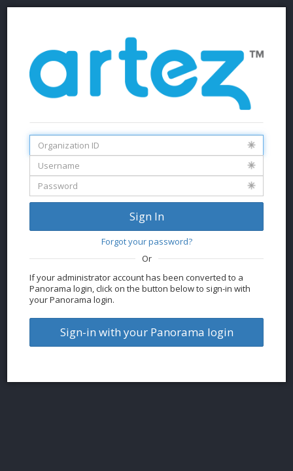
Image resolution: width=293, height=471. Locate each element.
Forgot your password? (146, 241)
